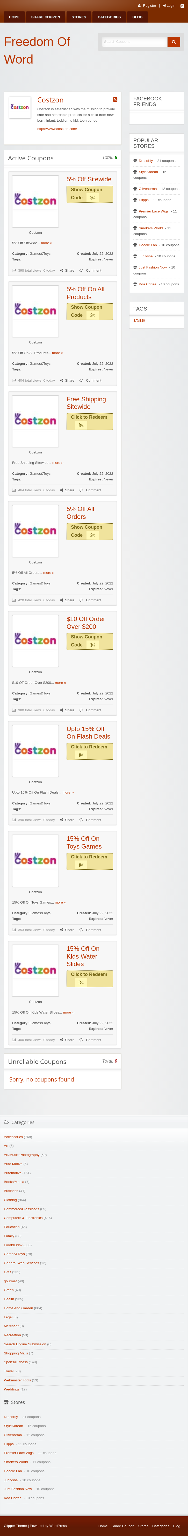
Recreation (12, 1335)
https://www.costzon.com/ (57, 129)
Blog (137, 17)
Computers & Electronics (23, 1218)
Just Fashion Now (153, 267)
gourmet (10, 1281)
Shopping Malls (16, 1353)
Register (147, 6)
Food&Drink (13, 1245)
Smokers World (151, 228)
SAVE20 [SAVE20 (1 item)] (139, 320)
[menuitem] (14, 17)
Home (14, 17)
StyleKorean (148, 172)
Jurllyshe (146, 256)
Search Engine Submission (25, 1344)
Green (9, 1290)
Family (9, 1236)
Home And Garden (18, 1308)
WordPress (58, 1526)
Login (169, 6)
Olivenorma (148, 189)
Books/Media (14, 1182)
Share (67, 270)
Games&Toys (40, 254)
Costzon (35, 233)
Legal (8, 1317)
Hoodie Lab (148, 245)
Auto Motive (13, 1164)
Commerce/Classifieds (21, 1209)
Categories (109, 17)
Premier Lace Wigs (154, 211)
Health (9, 1299)
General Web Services (21, 1263)
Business (11, 1191)
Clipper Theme (15, 1526)
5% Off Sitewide (89, 179)
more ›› (47, 243)
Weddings (11, 1389)
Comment (90, 270)
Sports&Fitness (16, 1362)
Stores (79, 17)
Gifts (7, 1272)
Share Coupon (45, 17)
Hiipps (144, 200)
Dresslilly (146, 161)
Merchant (11, 1326)
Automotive (12, 1173)
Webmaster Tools (17, 1380)
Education (11, 1227)
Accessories (13, 1137)
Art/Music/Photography (22, 1155)
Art (6, 1146)
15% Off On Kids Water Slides (83, 956)
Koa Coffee (147, 284)
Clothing (10, 1200)
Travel (8, 1371)
